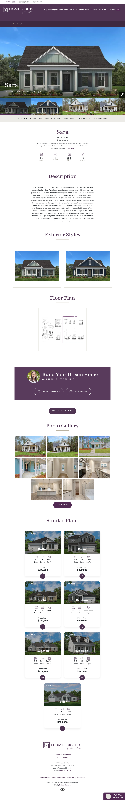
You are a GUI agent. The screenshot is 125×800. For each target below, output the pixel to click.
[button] (85, 10)
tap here (71, 148)
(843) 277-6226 (65, 771)
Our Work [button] (73, 10)
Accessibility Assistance (76, 778)
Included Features (62, 411)
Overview (22, 118)
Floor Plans (16, 24)
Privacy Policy (45, 778)
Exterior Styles (52, 118)
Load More (62, 505)
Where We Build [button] (99, 9)
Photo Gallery (84, 118)
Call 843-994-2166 (50, 391)
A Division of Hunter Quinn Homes (62, 756)
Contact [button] (112, 10)
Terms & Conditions (59, 778)
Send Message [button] (79, 391)
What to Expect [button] (84, 9)
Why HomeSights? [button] (51, 10)
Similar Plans (100, 118)
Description (36, 118)
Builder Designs (65, 785)
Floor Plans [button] (63, 10)
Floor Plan (68, 118)
